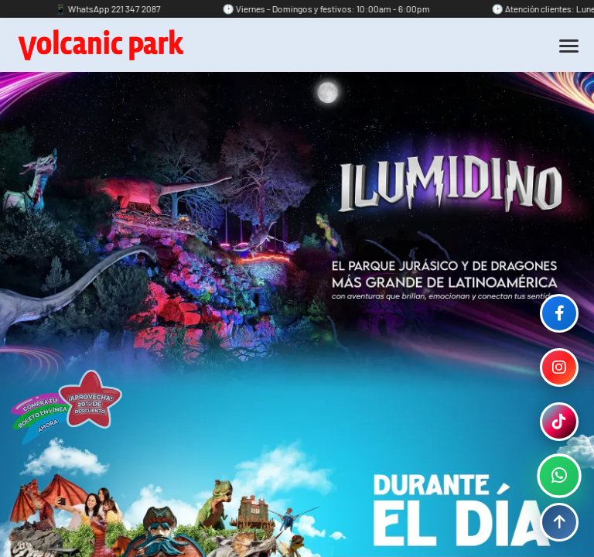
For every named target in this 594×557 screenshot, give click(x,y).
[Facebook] (559, 313)
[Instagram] (559, 367)
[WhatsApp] (559, 475)
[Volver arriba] (559, 522)
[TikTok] (559, 421)
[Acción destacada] (66, 407)
